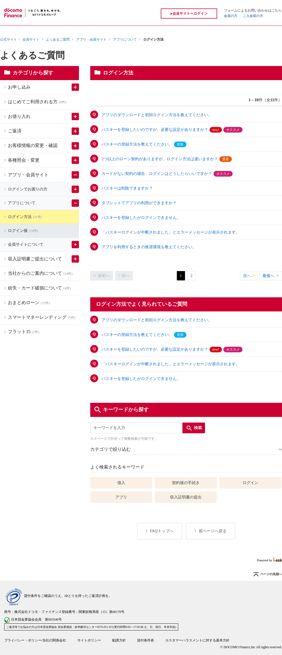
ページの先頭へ (267, 574)
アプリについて (125, 39)
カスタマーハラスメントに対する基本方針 (197, 640)
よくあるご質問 (58, 39)
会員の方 (230, 16)
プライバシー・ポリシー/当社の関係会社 (35, 640)
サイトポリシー (89, 640)
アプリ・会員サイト (91, 39)
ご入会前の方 (253, 16)
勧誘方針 (119, 640)
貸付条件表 (145, 640)
